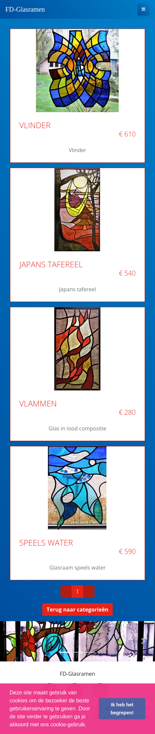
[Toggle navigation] (143, 9)
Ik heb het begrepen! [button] (122, 708)
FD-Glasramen (25, 9)
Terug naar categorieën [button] (77, 609)
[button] (11, 641)
